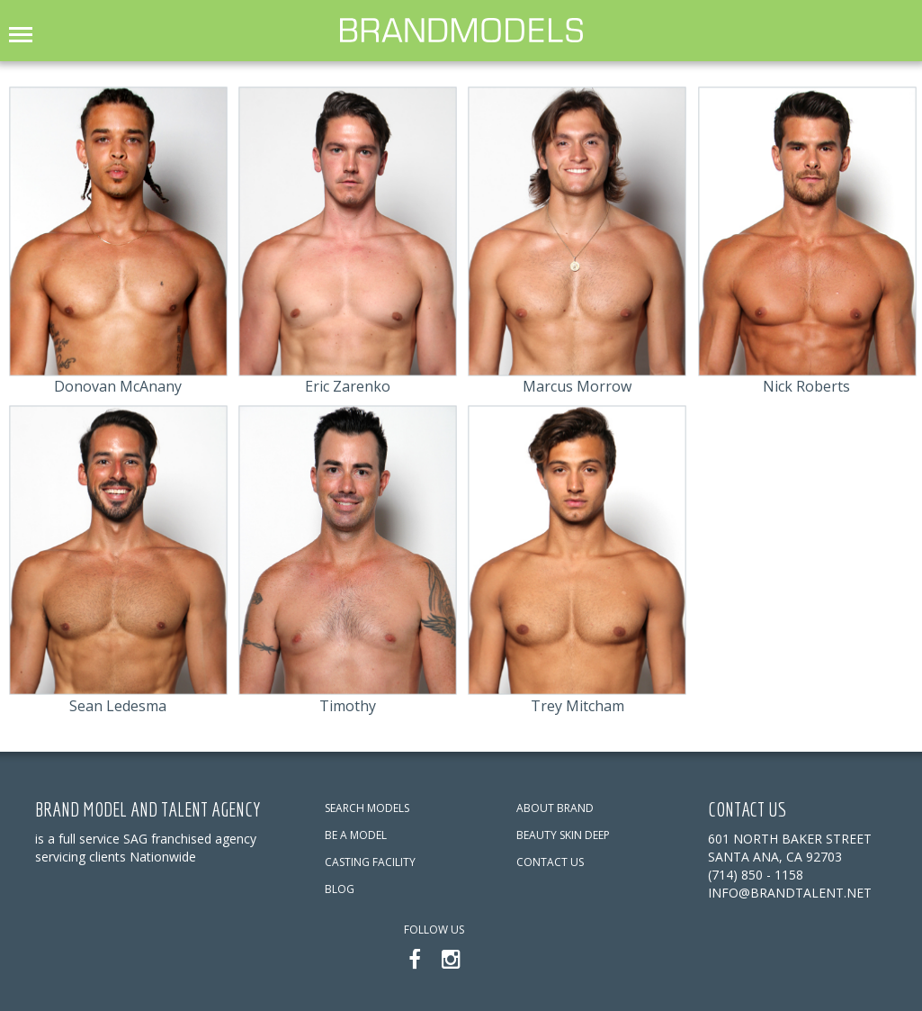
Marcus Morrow (577, 386)
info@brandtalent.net (790, 892)
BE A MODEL (356, 835)
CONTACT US (550, 862)
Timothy (347, 706)
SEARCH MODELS (367, 808)
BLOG (339, 889)
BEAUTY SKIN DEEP (563, 835)
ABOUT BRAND (555, 808)
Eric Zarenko (347, 386)
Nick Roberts (806, 386)
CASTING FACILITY (370, 862)
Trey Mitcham (577, 706)
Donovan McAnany (118, 386)
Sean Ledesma (117, 706)
